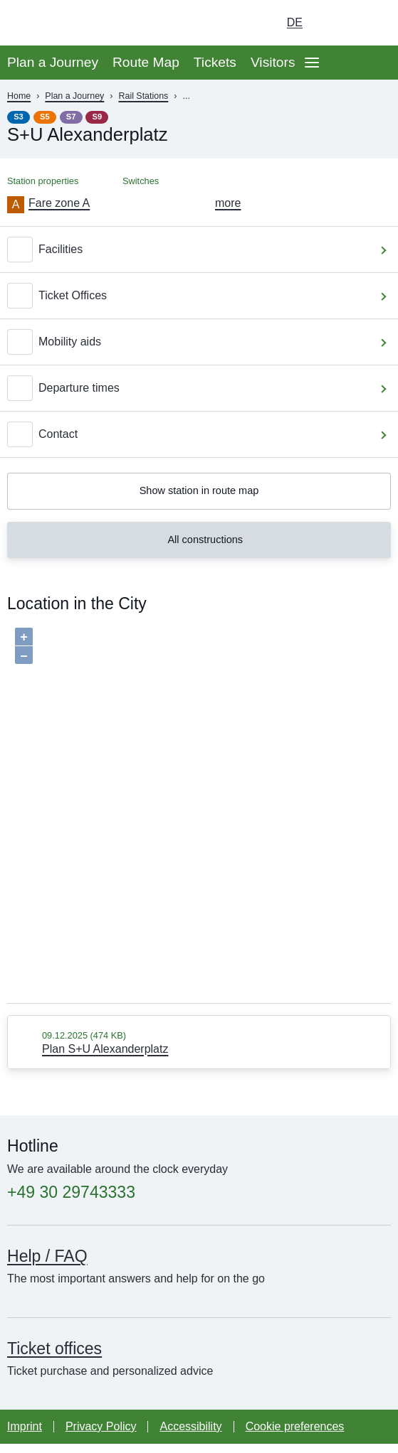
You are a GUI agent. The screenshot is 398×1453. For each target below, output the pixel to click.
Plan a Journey (52, 62)
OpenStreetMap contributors (337, 1006)
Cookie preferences (295, 1436)
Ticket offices (54, 1358)
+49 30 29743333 (71, 1202)
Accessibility (190, 1436)
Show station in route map (199, 493)
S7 (71, 116)
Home (19, 96)
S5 (45, 116)
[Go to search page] (374, 22)
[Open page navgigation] (312, 62)
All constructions (197, 547)
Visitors (273, 62)
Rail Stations (143, 96)
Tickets (215, 62)
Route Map (145, 62)
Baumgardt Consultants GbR (175, 1006)
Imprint (24, 1436)
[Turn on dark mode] (334, 23)
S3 (18, 116)
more (228, 203)
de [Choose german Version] (295, 22)
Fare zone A (59, 203)
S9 (98, 116)
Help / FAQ (47, 1265)
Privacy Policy (101, 1436)
